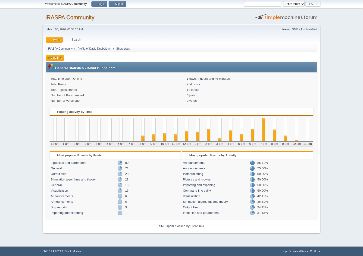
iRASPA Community (69, 17)
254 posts (193, 84)
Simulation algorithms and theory (73, 179)
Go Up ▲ (315, 251)
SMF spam (166, 226)
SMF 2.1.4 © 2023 (53, 251)
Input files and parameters (68, 162)
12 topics (193, 90)
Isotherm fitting (193, 174)
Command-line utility (197, 190)
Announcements (62, 196)
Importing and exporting (67, 213)
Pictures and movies (197, 179)
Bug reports (59, 207)
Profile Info (55, 57)
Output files (58, 174)
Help (284, 251)
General (56, 168)
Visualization (59, 190)
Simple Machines (73, 251)
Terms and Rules (298, 251)
